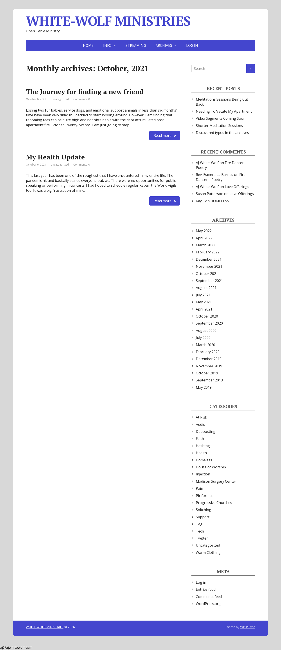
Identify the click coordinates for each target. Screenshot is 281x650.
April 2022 (204, 238)
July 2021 (203, 294)
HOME (88, 45)
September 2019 (209, 380)
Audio (200, 424)
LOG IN (192, 45)
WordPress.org (208, 603)
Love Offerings (237, 186)
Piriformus (204, 495)
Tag (199, 524)
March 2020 (205, 344)
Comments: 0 (81, 99)
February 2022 (208, 252)
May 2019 (204, 387)
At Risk (201, 417)
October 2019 (207, 373)
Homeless (204, 460)
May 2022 (204, 230)
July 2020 (203, 337)
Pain (199, 488)
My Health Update (55, 157)
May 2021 (204, 302)
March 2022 (205, 245)
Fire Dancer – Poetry (220, 177)
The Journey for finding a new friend (84, 91)
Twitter (202, 538)
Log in (201, 582)
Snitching (203, 509)
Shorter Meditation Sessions (219, 125)
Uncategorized (59, 99)
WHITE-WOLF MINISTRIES (108, 20)
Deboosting (205, 431)
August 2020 (206, 330)
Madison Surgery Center (216, 481)
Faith (200, 438)
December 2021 (209, 259)
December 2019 (209, 358)
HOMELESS (220, 201)
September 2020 (209, 323)
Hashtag (203, 445)
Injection (203, 474)
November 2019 (209, 366)
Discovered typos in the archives (222, 132)
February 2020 (208, 351)
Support (202, 517)
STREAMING (136, 45)
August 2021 (206, 287)
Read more (162, 135)
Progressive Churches (214, 502)
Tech (200, 531)
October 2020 (207, 316)
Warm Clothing (208, 552)
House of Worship (211, 467)
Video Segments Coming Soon (220, 118)
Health (201, 452)
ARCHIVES (164, 45)
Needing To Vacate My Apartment (224, 111)
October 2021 (207, 273)
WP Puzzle (247, 627)
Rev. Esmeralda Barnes (214, 174)
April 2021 (204, 309)
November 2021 (209, 266)
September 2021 (209, 280)
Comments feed (209, 596)
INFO (107, 45)
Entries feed (206, 589)
